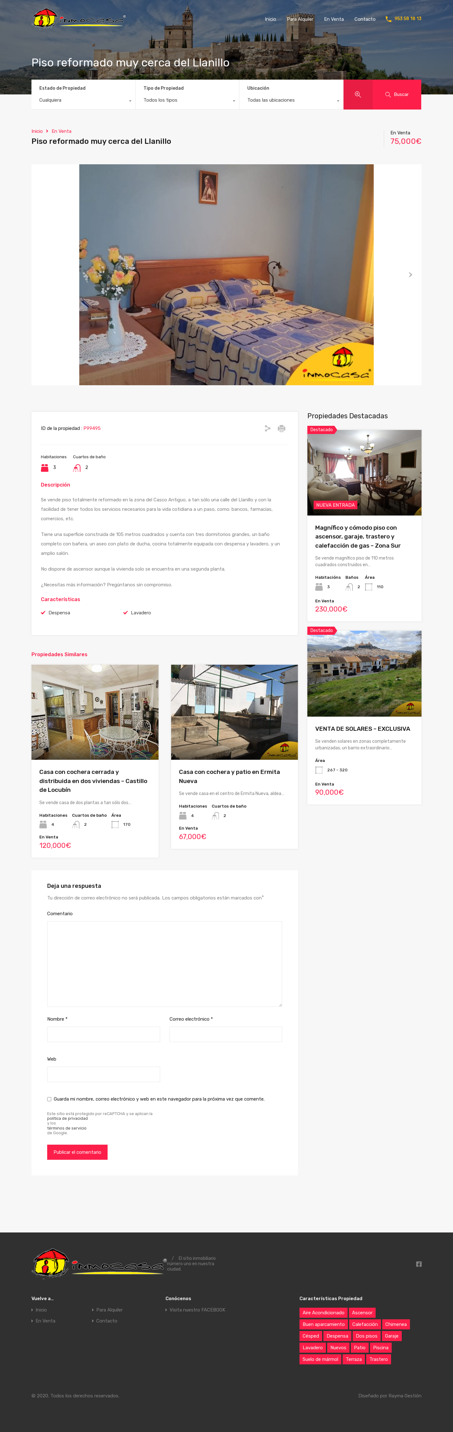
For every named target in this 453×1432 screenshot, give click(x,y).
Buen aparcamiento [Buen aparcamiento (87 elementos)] (324, 1324)
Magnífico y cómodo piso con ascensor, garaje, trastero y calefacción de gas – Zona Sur (358, 568)
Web (51, 1091)
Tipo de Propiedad (163, 88)
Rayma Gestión (405, 1396)
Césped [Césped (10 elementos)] (311, 1336)
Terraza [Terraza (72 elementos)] (354, 1359)
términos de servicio (67, 1159)
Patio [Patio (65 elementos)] (360, 1347)
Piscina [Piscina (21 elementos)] (381, 1347)
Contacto (365, 19)
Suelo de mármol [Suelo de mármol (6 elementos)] (320, 1359)
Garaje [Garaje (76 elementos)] (392, 1336)
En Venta (334, 19)
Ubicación (258, 88)
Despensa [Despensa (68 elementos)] (337, 1336)
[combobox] (83, 101)
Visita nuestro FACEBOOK (197, 1310)
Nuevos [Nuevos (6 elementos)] (338, 1347)
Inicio (270, 19)
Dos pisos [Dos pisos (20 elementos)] (367, 1336)
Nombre (57, 1051)
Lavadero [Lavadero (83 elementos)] (313, 1347)
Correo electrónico (191, 1051)
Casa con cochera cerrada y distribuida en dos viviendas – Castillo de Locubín (93, 812)
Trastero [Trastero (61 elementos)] (378, 1359)
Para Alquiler (300, 19)
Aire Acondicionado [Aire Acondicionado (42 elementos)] (323, 1313)
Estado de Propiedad (62, 88)
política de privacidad (67, 1150)
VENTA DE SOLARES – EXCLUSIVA (362, 760)
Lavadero (141, 644)
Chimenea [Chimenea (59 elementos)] (396, 1324)
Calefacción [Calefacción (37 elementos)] (365, 1324)
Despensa (59, 644)
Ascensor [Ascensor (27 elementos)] (362, 1313)
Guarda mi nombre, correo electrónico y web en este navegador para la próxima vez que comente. (159, 1130)
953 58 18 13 (408, 18)
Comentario (60, 945)
